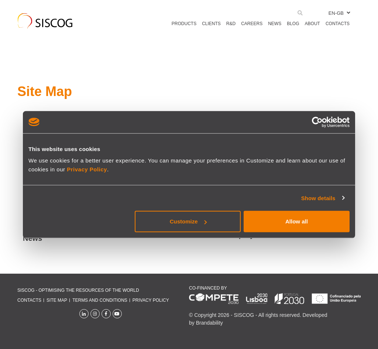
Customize (188, 221)
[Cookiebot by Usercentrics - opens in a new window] (317, 121)
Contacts (29, 300)
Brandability (209, 323)
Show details (318, 198)
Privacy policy (151, 300)
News (32, 238)
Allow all (296, 221)
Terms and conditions (99, 300)
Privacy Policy (87, 169)
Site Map (57, 300)
